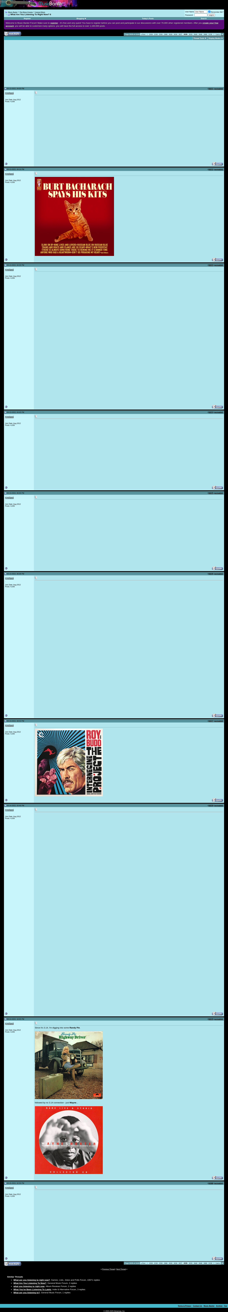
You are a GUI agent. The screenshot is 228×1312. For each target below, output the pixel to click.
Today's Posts (148, 18)
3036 (175, 34)
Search (204, 18)
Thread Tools (198, 38)
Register (27, 18)
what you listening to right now (28, 1286)
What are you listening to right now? (31, 1280)
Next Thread (121, 1269)
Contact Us (197, 1306)
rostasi (9, 93)
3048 (200, 34)
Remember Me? (215, 12)
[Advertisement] (31, 63)
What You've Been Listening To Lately (32, 1289)
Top (225, 1306)
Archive (219, 1306)
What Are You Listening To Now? (29, 1283)
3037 (180, 34)
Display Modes (215, 38)
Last (218, 34)
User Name (189, 12)
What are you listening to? (26, 1292)
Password (189, 15)
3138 (210, 34)
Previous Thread (108, 1269)
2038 (151, 34)
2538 (156, 34)
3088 (205, 34)
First (143, 34)
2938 (160, 34)
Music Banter (13, 12)
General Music (40, 12)
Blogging (80, 18)
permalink (218, 89)
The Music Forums (26, 12)
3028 (170, 34)
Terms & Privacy (184, 1306)
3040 (195, 34)
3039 (190, 34)
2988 (165, 34)
